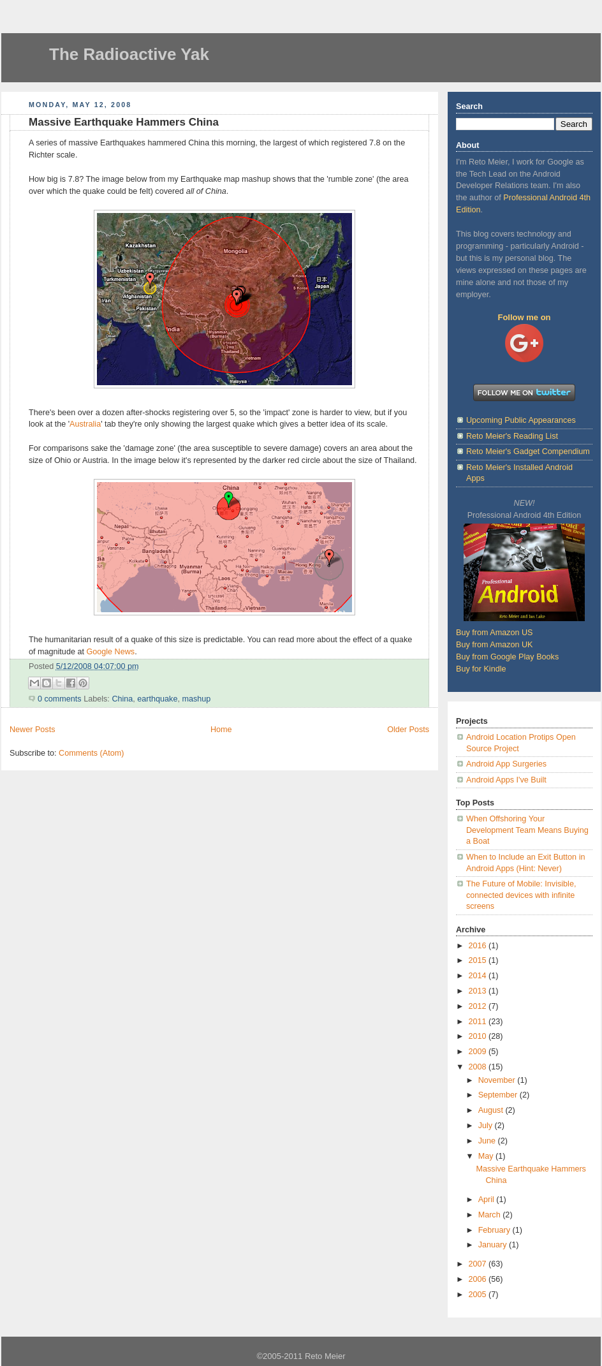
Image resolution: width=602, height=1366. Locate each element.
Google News (110, 651)
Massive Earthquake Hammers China (124, 122)
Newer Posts (32, 729)
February (495, 1230)
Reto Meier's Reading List (512, 436)
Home (221, 729)
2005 (479, 1294)
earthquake (157, 698)
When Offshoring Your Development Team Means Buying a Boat (527, 830)
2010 (479, 1036)
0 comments (60, 698)
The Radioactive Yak (129, 54)
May (487, 1156)
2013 (479, 991)
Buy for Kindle (481, 669)
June (488, 1140)
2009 (479, 1051)
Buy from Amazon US (494, 632)
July (486, 1125)
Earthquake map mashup (225, 179)
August (492, 1110)
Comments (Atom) (91, 753)
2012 (479, 1006)
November (498, 1080)
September (499, 1095)
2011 (479, 1021)
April (487, 1199)
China (122, 698)
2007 (479, 1264)
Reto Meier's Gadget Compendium (528, 451)
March (490, 1214)
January (493, 1244)
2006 (479, 1279)
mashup (196, 698)
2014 (479, 975)
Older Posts (408, 729)
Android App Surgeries (506, 764)
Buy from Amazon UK (494, 644)
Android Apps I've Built (506, 779)
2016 (479, 945)
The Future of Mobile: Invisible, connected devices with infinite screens (521, 895)
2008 (479, 1066)
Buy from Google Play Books (507, 656)
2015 (479, 960)
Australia (85, 424)
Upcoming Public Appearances (521, 420)
